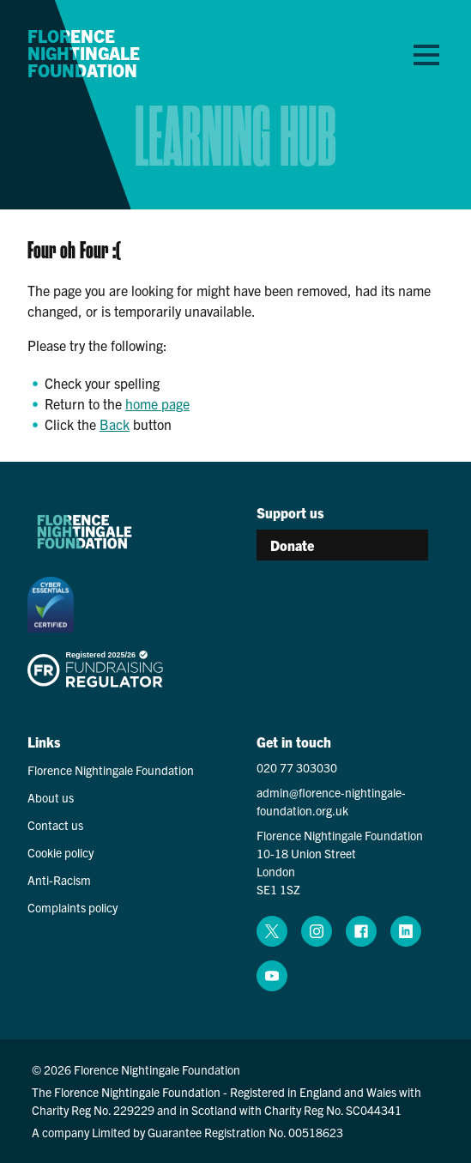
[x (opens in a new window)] (272, 931)
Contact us (55, 825)
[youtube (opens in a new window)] (272, 975)
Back (115, 424)
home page (157, 403)
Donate (292, 545)
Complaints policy (72, 907)
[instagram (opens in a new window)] (316, 931)
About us (50, 797)
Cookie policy (60, 852)
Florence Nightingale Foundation (83, 53)
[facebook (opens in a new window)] (361, 931)
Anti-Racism (59, 879)
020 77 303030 (297, 767)
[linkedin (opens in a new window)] (405, 931)
